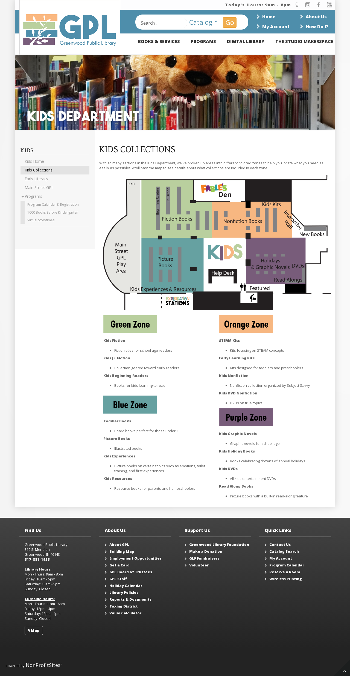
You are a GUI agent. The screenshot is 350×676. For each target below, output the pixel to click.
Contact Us (280, 544)
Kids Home (34, 161)
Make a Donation (205, 551)
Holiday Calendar (125, 585)
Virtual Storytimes (40, 220)
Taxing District (123, 606)
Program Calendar (286, 565)
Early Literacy (36, 178)
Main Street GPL (39, 187)
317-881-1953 (37, 559)
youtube (329, 5)
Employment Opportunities (135, 558)
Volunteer (199, 565)
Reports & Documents (130, 599)
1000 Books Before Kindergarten (52, 212)
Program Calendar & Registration (53, 204)
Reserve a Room (284, 571)
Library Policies (123, 592)
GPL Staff (118, 578)
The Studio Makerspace (304, 41)
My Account (276, 27)
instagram (307, 5)
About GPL (119, 544)
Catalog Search (284, 551)
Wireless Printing (285, 578)
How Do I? (317, 27)
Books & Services (159, 41)
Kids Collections (38, 170)
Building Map (121, 551)
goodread (296, 5)
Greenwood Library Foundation (219, 544)
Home (268, 17)
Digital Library (245, 41)
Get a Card (119, 565)
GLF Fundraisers (204, 558)
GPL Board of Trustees (130, 571)
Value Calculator (125, 613)
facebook (318, 5)
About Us (316, 17)
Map (33, 630)
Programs (203, 41)
